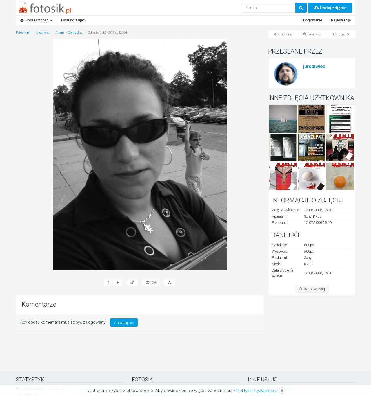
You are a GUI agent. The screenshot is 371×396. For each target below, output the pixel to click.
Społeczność (36, 20)
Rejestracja (341, 20)
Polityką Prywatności (257, 390)
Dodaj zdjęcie (330, 7)
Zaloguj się (124, 322)
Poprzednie (283, 34)
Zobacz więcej (312, 288)
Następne (341, 34)
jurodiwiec (314, 66)
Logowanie (312, 20)
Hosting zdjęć (73, 20)
